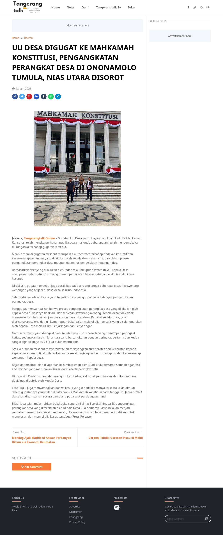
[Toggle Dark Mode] (202, 7)
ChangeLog (76, 517)
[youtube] (116, 507)
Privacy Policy (77, 522)
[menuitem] (55, 7)
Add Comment (32, 466)
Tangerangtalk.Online (40, 238)
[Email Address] (184, 518)
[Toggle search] (208, 7)
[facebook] (188, 7)
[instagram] (194, 7)
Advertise (75, 506)
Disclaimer (75, 511)
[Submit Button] (207, 518)
